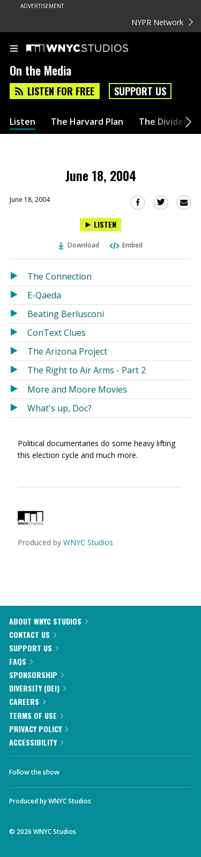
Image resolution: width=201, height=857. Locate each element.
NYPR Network (162, 22)
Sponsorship (36, 674)
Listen (22, 121)
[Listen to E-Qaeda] (18, 295)
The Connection (59, 276)
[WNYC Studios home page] (90, 49)
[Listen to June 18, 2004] (100, 224)
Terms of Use (36, 715)
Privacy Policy (38, 728)
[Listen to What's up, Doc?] (18, 408)
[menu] (14, 49)
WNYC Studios (88, 542)
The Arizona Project (67, 351)
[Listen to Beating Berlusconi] (18, 314)
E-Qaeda (44, 295)
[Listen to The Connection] (18, 276)
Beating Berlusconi (65, 314)
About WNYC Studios (48, 621)
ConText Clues (56, 333)
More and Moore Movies (77, 389)
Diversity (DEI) (37, 688)
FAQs (21, 661)
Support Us (140, 91)
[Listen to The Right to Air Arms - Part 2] (18, 370)
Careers (27, 701)
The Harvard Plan (87, 121)
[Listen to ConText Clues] (18, 333)
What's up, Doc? (59, 408)
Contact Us (32, 634)
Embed (125, 245)
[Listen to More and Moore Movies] (18, 389)
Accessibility (36, 742)
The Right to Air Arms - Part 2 (86, 370)
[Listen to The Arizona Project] (18, 351)
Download (78, 245)
